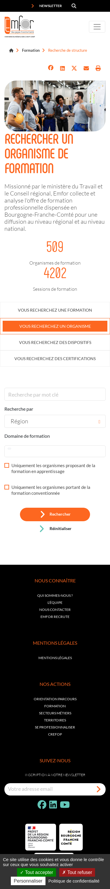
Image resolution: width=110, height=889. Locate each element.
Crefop (55, 734)
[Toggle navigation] (97, 27)
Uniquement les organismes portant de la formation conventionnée (50, 490)
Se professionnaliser (55, 727)
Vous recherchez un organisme (55, 326)
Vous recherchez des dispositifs (55, 342)
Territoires (55, 720)
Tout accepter (36, 872)
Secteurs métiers (55, 713)
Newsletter (46, 6)
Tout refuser (77, 872)
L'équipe (55, 602)
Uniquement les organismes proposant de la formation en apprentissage (53, 468)
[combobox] (55, 421)
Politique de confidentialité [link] (73, 880)
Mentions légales (55, 658)
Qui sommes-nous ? (55, 595)
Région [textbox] (19, 421)
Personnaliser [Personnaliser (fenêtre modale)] (28, 880)
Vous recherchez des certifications (55, 358)
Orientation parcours (55, 699)
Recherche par (18, 409)
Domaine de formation (27, 436)
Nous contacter (55, 609)
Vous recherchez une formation (55, 310)
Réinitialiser (55, 528)
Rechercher (55, 514)
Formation (31, 50)
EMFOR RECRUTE (55, 616)
